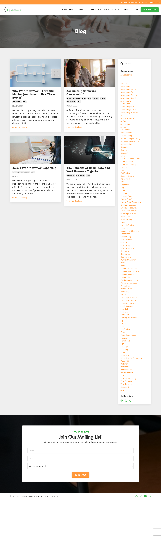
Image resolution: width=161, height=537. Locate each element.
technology (126, 368)
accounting (126, 107)
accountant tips (128, 94)
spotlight (95, 101)
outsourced (126, 275)
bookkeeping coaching (132, 146)
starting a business (130, 346)
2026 (123, 81)
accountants (127, 104)
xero (24, 111)
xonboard (125, 423)
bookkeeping (127, 142)
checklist (125, 162)
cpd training (127, 184)
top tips (125, 378)
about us (125, 85)
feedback (125, 207)
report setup (127, 313)
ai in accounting (128, 123)
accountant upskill (130, 101)
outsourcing (127, 278)
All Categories (127, 75)
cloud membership (130, 175)
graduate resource (130, 223)
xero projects (127, 416)
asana (84, 101)
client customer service (132, 168)
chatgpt (124, 159)
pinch (123, 287)
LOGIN (135, 9)
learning (125, 246)
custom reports (128, 188)
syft (122, 355)
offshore (125, 262)
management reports (131, 249)
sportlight (125, 336)
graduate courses (129, 220)
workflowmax (17, 111)
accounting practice (130, 114)
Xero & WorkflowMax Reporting (32, 180)
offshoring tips (128, 268)
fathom (124, 204)
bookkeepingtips (129, 152)
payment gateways (130, 281)
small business (128, 333)
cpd (122, 181)
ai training (126, 130)
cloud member (128, 172)
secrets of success (130, 329)
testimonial (126, 371)
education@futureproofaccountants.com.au (127, 2)
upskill (124, 384)
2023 (123, 78)
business (125, 155)
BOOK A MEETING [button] (150, 10)
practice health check (131, 291)
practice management (131, 294)
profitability (126, 310)
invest (123, 239)
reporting (16, 187)
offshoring (126, 265)
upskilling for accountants (134, 391)
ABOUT (72, 9)
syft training (127, 358)
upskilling (125, 387)
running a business (130, 323)
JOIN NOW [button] (80, 512)
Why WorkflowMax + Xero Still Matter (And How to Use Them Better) (33, 99)
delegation (126, 191)
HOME (64, 9)
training (125, 381)
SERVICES (83, 9)
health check (127, 233)
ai (121, 120)
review (124, 320)
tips (123, 374)
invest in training (129, 242)
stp (122, 349)
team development (130, 365)
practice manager (129, 297)
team (123, 362)
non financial (127, 258)
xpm (123, 426)
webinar (103, 101)
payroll (124, 284)
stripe (123, 352)
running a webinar (130, 326)
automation (70, 192)
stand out (125, 342)
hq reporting (127, 236)
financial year (127, 210)
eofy (123, 201)
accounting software (73, 101)
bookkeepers (127, 139)
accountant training (130, 97)
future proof (127, 213)
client (123, 165)
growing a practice (130, 230)
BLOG (117, 9)
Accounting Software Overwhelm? (87, 94)
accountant (126, 88)
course (124, 178)
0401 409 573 (154, 2)
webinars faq (127, 403)
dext (89, 101)
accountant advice (129, 91)
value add (125, 394)
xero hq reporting (129, 413)
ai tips (124, 126)
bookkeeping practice (131, 149)
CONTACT (126, 9)
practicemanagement (131, 304)
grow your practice (130, 226)
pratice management (131, 307)
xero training (127, 420)
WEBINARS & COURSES (102, 9)
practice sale (127, 300)
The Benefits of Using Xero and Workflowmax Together (89, 183)
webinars (125, 400)
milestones (126, 252)
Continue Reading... (20, 136)
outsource (126, 271)
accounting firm (128, 110)
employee (125, 197)
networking (126, 255)
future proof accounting (132, 217)
